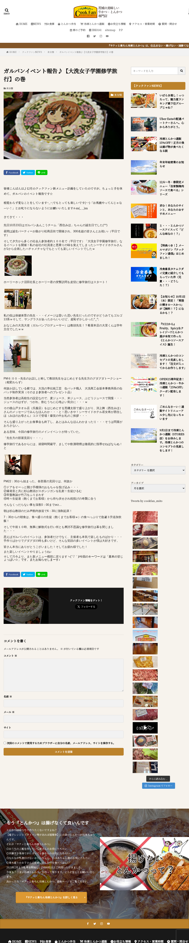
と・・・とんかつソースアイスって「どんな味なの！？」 (171, 230)
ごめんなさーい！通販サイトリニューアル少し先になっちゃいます (171, 413)
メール (9, 712)
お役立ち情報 (117, 24)
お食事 (49, 24)
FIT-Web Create (100, 927)
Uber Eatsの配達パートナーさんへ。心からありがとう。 (171, 123)
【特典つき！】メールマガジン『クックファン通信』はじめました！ (171, 251)
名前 (8, 696)
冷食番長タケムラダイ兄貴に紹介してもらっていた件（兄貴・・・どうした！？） (171, 277)
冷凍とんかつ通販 (92, 24)
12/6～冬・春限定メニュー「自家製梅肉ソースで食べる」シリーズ (171, 188)
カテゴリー (137, 464)
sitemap (110, 30)
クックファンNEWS (32, 51)
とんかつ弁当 (67, 24)
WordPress (136, 927)
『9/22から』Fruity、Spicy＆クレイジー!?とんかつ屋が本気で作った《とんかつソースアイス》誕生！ (171, 334)
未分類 (50, 51)
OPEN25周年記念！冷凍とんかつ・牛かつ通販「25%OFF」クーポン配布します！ (171, 387)
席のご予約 (77, 30)
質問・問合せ (167, 24)
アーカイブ (137, 483)
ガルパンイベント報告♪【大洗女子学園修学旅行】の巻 (86, 51)
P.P (121, 30)
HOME (21, 24)
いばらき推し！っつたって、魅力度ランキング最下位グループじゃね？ (171, 101)
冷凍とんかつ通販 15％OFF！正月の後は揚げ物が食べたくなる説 (171, 145)
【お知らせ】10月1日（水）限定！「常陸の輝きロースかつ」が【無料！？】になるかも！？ (172, 305)
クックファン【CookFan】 (110, 923)
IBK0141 (95, 30)
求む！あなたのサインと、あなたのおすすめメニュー (171, 209)
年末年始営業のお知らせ (171, 164)
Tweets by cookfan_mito (146, 501)
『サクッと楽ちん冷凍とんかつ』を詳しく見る (51, 866)
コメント (10, 655)
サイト (7, 727)
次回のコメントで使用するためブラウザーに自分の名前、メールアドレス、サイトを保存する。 (61, 743)
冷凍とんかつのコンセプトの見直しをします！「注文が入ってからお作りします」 (172, 362)
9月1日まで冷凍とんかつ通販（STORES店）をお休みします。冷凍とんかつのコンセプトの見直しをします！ (171, 440)
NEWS (36, 24)
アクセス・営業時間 (142, 24)
